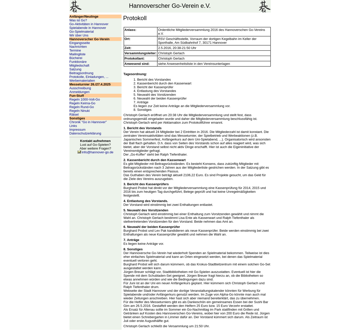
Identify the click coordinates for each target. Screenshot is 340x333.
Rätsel (74, 114)
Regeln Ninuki (79, 111)
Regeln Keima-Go (82, 103)
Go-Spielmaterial (81, 31)
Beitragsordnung (81, 73)
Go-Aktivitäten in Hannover (88, 24)
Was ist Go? (78, 20)
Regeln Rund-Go (81, 107)
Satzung (75, 69)
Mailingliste (77, 54)
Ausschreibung (80, 88)
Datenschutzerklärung (85, 133)
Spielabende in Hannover (87, 28)
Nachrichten (78, 47)
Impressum (77, 129)
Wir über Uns (79, 35)
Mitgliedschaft (79, 65)
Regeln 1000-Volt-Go (84, 99)
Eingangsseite (79, 43)
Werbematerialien (82, 80)
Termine (75, 50)
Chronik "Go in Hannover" (88, 122)
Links (73, 126)
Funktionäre (78, 62)
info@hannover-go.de (97, 152)
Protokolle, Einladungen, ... (88, 77)
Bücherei (75, 58)
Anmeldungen (79, 92)
